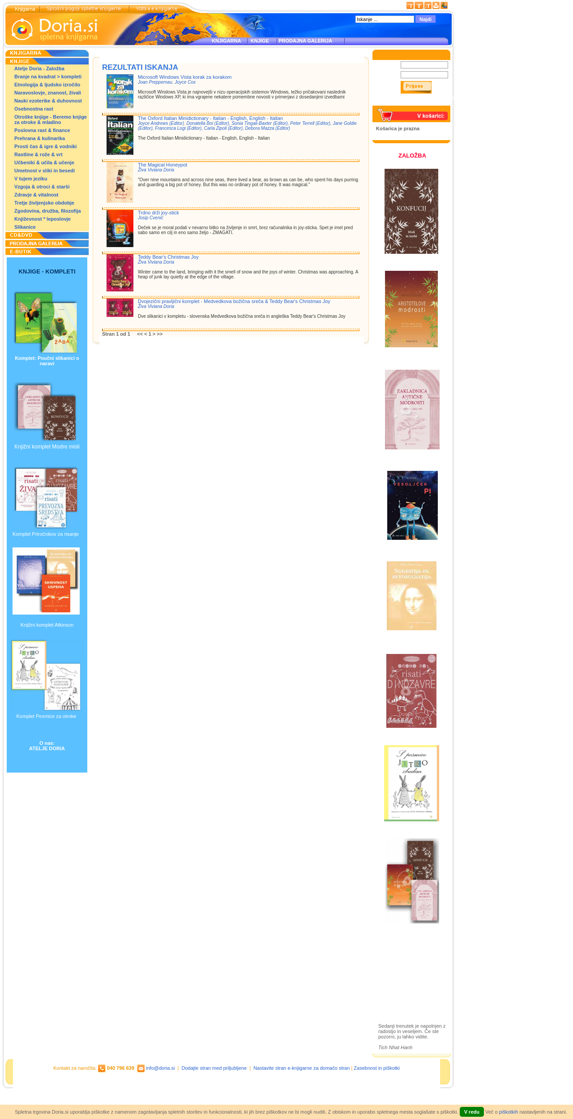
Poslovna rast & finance (42, 130)
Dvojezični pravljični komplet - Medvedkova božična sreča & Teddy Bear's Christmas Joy (234, 301)
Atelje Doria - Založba (39, 68)
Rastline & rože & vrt (38, 154)
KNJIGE (258, 40)
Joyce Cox (185, 82)
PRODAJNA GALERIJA (305, 40)
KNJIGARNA (226, 40)
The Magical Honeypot (162, 164)
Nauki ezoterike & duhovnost (48, 100)
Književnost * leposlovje (42, 219)
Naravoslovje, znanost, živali (47, 92)
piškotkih (508, 1112)
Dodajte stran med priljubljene (214, 1068)
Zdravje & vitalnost (36, 194)
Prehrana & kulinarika (39, 138)
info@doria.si (160, 1068)
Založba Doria (404, 952)
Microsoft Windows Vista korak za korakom (184, 77)
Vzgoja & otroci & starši (41, 186)
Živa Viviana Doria (156, 169)
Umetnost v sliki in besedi (44, 170)
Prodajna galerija (408, 980)
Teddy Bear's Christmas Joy (168, 257)
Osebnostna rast (33, 108)
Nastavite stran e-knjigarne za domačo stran (301, 1068)
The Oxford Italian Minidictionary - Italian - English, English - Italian (210, 118)
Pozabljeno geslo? (397, 103)
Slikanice (25, 227)
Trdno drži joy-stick (158, 212)
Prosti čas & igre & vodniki (45, 146)
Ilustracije (398, 990)
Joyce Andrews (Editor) (161, 123)
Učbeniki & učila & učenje (44, 162)
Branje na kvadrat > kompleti (47, 76)
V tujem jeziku (30, 178)
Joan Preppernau (155, 82)
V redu (471, 1112)
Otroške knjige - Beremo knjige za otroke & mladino (50, 119)
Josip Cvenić (150, 217)
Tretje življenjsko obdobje (44, 202)
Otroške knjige (404, 964)
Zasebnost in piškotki (377, 1068)
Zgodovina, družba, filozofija (47, 211)
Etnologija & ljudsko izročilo (47, 84)
